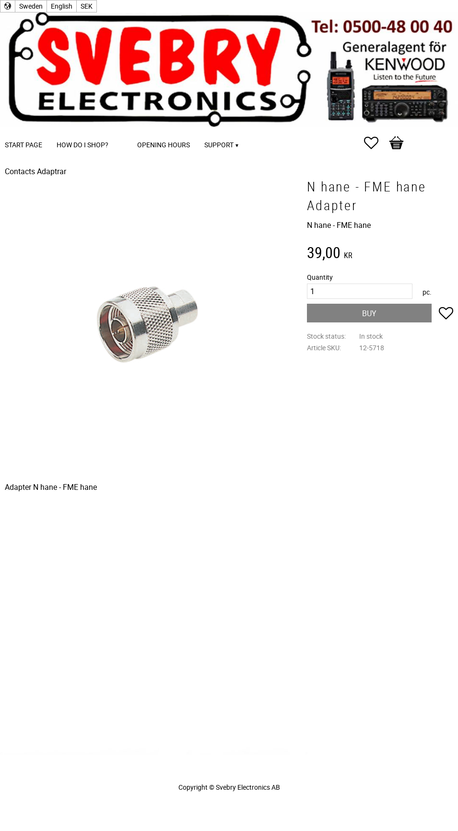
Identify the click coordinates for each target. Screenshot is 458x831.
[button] (376, 143)
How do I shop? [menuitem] (82, 144)
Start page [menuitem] (23, 144)
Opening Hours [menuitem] (163, 144)
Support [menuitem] (219, 144)
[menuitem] (125, 131)
